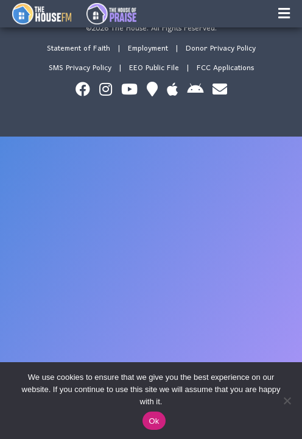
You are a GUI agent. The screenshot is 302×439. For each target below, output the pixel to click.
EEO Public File (154, 68)
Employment (148, 48)
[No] (287, 400)
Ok (154, 421)
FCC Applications (225, 68)
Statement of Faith (78, 48)
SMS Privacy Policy (80, 68)
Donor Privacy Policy (221, 48)
